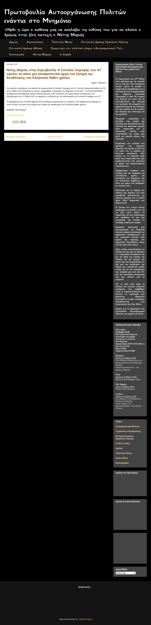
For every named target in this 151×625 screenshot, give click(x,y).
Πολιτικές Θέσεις (62, 42)
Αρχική (13, 42)
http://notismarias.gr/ (15, 115)
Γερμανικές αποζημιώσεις (128, 431)
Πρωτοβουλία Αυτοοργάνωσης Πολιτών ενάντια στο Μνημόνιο (65, 16)
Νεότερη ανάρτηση (16, 136)
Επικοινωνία (16, 54)
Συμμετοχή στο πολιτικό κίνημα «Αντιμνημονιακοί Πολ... (87, 48)
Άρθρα (119, 421)
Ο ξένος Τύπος (123, 443)
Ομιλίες (119, 448)
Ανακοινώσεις (35, 42)
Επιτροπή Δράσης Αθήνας (25, 48)
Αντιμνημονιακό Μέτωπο (128, 426)
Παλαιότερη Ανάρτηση (95, 136)
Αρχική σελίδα (54, 136)
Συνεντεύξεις (122, 458)
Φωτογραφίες (122, 463)
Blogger (89, 619)
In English (65, 54)
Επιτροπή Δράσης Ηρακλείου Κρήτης (104, 42)
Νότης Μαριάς (42, 54)
